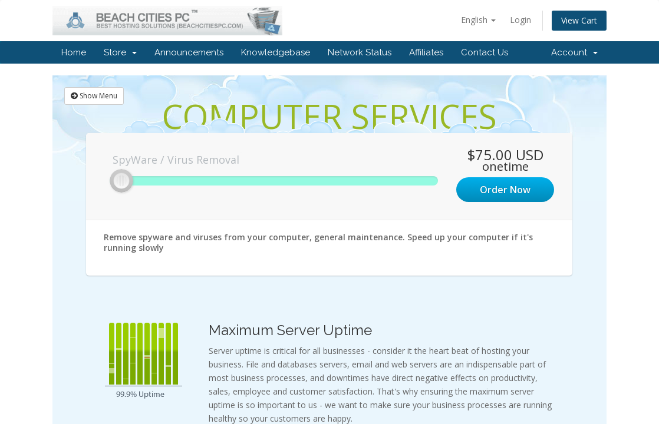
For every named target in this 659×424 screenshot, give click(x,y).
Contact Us (484, 52)
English (478, 19)
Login (520, 19)
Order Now (505, 189)
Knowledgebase (275, 52)
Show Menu (94, 96)
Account (574, 52)
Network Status (359, 52)
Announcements (188, 52)
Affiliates (426, 52)
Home (73, 52)
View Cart (579, 20)
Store (120, 52)
